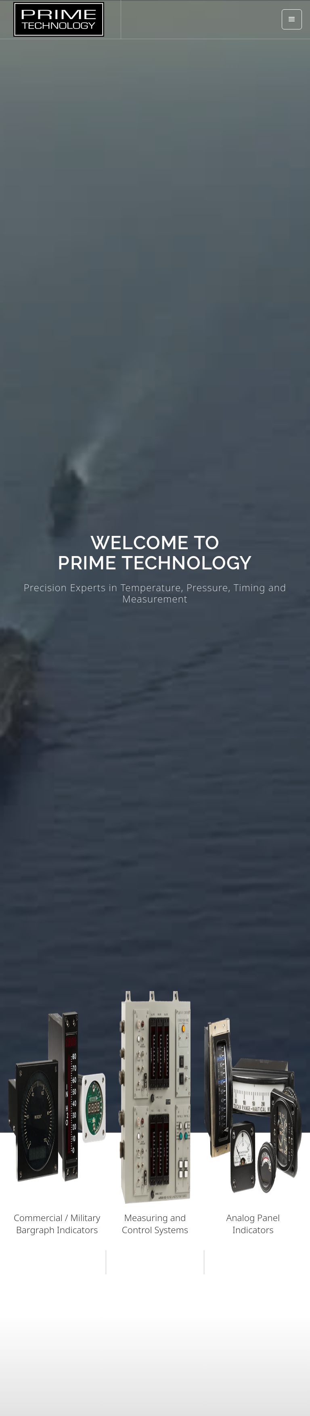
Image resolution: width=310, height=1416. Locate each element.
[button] (292, 19)
